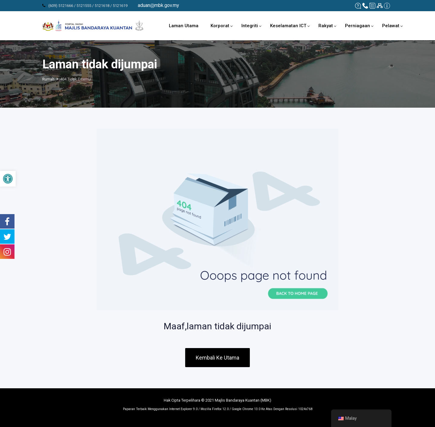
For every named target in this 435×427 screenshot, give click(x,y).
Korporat (220, 25)
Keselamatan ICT (288, 25)
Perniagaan (357, 25)
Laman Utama (183, 25)
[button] (8, 179)
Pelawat (390, 25)
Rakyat (325, 25)
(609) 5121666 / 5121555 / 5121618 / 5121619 (87, 5)
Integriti (249, 25)
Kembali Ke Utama (217, 357)
